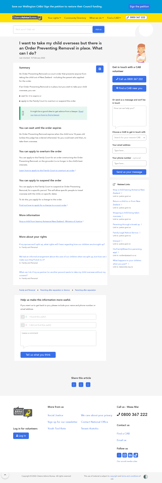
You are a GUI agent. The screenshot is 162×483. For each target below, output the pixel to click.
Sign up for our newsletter (62, 422)
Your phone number (126, 158)
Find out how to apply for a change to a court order (43, 205)
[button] (54, 18)
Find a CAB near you (129, 88)
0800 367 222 (132, 414)
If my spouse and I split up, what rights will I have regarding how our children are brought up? (62, 244)
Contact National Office (94, 422)
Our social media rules (127, 461)
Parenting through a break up (126, 224)
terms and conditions (130, 476)
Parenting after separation (85, 290)
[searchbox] (53, 29)
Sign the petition (139, 6)
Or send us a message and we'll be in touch (128, 101)
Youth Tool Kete (57, 428)
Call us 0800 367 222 (129, 79)
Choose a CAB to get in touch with (128, 132)
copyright (114, 476)
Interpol (117, 241)
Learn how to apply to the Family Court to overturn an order (47, 170)
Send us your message (129, 172)
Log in (21, 435)
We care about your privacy (96, 415)
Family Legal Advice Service (126, 232)
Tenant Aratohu (89, 428)
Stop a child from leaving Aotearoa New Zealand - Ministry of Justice (50, 221)
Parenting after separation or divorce (55, 290)
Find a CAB (123, 433)
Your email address (121, 145)
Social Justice (55, 415)
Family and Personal (27, 290)
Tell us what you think (38, 355)
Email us (121, 440)
